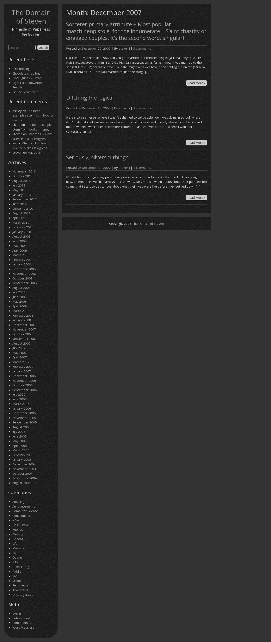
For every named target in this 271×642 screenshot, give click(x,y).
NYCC (16, 553)
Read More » (197, 83)
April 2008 (19, 306)
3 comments (142, 48)
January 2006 (21, 408)
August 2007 (21, 343)
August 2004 (21, 483)
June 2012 (19, 204)
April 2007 (19, 357)
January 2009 (21, 264)
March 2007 (20, 362)
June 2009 (19, 241)
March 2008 (20, 311)
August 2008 (21, 287)
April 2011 (19, 218)
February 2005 (22, 455)
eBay (16, 520)
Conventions (21, 516)
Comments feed (23, 623)
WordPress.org (23, 627)
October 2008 (22, 278)
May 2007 (19, 353)
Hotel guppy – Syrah (26, 78)
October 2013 (22, 176)
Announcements (23, 506)
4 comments (142, 167)
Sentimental (20, 585)
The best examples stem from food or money (33, 115)
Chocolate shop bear (27, 73)
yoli (14, 143)
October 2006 (22, 385)
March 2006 (20, 404)
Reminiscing (20, 567)
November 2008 (24, 273)
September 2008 (24, 283)
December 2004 (24, 464)
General (18, 539)
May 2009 (19, 246)
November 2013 (24, 171)
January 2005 (21, 459)
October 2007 (22, 334)
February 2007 (22, 366)
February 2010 (22, 227)
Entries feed (21, 618)
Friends (17, 529)
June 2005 (19, 436)
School (16, 581)
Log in (16, 613)
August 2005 (21, 427)
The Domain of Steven (31, 17)
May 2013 (19, 190)
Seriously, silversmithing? (97, 157)
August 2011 (21, 213)
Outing (17, 557)
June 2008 (19, 297)
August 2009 (21, 236)
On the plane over (25, 92)
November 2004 (24, 469)
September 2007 (24, 338)
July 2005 (18, 431)
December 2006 (24, 376)
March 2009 (20, 255)
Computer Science (25, 511)
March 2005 (20, 450)
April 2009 (19, 250)
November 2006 (24, 380)
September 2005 (24, 422)
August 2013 (21, 180)
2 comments (142, 108)
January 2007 (21, 371)
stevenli (124, 48)
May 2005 (19, 441)
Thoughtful (20, 590)
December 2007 (24, 325)
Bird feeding (21, 69)
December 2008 (24, 269)
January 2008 (21, 320)
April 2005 (19, 445)
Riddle (16, 571)
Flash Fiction (21, 525)
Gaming (17, 534)
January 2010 (21, 232)
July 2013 (18, 185)
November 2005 (24, 418)
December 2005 (24, 413)
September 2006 (24, 390)
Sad (15, 576)
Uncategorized (22, 594)
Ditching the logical (89, 97)
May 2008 (19, 301)
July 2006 (18, 394)
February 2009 (22, 260)
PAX (15, 562)
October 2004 (22, 473)
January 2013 (21, 195)
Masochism (35, 152)
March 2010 (20, 222)
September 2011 (24, 208)
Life (15, 543)
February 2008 (22, 315)
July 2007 (18, 348)
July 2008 (18, 292)
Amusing (18, 501)
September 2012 (24, 199)
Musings (18, 548)
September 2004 (24, 478)
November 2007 (24, 329)
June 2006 (19, 399)
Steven (17, 134)
